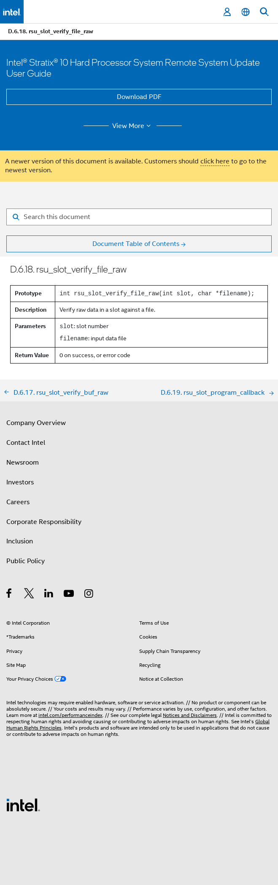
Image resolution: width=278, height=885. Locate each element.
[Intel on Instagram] (89, 594)
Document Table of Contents (135, 244)
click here (214, 161)
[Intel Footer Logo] (23, 804)
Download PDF (139, 97)
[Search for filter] (139, 217)
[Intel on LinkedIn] (49, 594)
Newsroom (22, 462)
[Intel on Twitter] (29, 594)
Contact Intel (25, 442)
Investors (20, 482)
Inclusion (19, 541)
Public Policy (25, 561)
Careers (18, 502)
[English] (245, 12)
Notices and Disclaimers (190, 715)
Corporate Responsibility (43, 522)
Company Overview (36, 423)
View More (132, 126)
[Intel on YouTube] (69, 594)
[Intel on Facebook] (9, 594)
